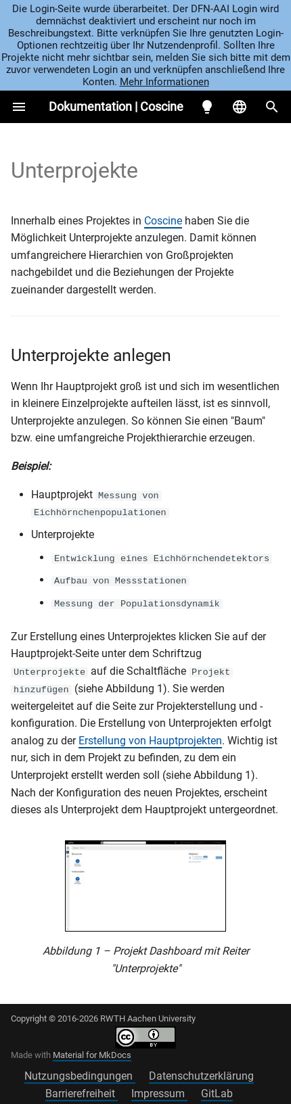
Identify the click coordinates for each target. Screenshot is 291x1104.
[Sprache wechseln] (239, 106)
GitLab (217, 1092)
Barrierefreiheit (81, 1092)
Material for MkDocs (92, 1054)
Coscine (163, 220)
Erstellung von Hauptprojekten (150, 740)
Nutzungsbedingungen (79, 1075)
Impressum (159, 1092)
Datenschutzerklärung (201, 1075)
